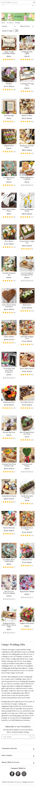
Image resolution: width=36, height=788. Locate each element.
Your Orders (18, 755)
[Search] (34, 9)
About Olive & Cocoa (18, 762)
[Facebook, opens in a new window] (12, 773)
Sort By (9, 26)
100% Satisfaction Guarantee (20, 720)
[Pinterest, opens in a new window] (18, 773)
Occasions (10, 22)
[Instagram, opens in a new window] (24, 773)
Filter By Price (27, 26)
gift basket (17, 652)
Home (3, 22)
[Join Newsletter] (31, 736)
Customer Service (18, 748)
